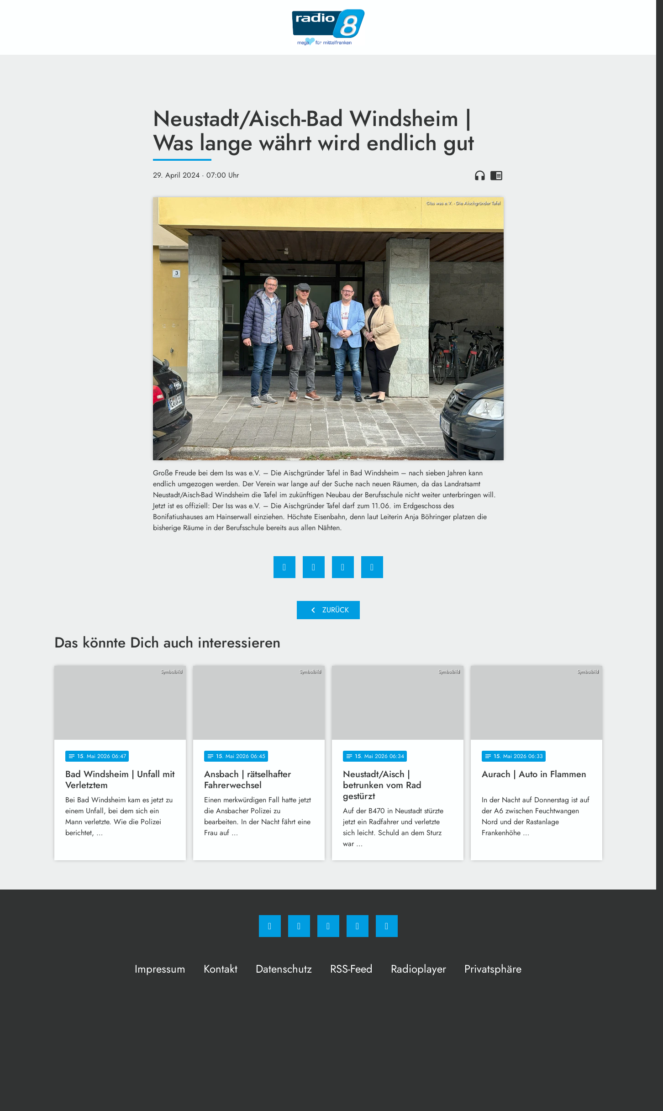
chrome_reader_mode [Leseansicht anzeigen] (496, 175)
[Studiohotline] (357, 926)
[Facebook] (270, 926)
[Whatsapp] (328, 926)
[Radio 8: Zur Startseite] (328, 27)
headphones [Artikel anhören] (480, 175)
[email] (387, 926)
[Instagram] (299, 926)
